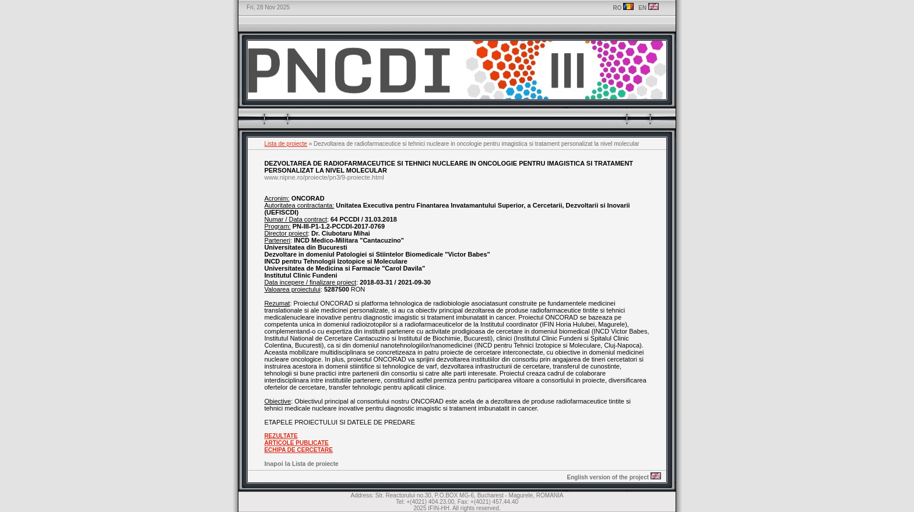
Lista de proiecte (286, 144)
